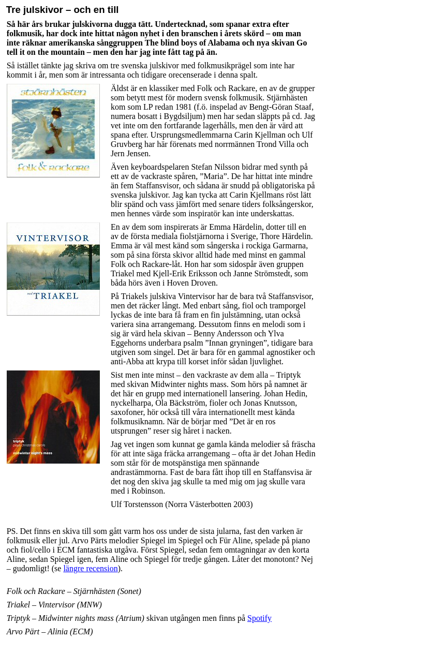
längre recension (90, 568)
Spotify (259, 618)
